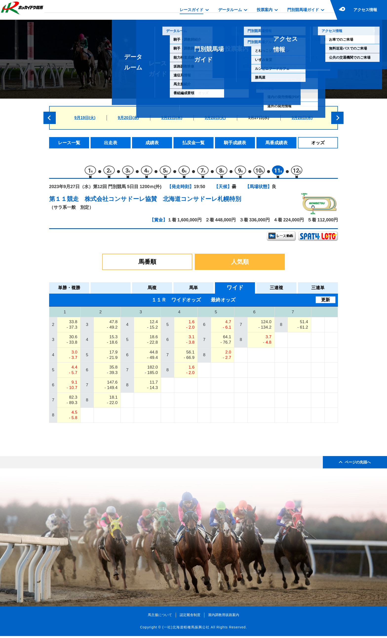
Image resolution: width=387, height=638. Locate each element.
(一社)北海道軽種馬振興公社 (185, 629)
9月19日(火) (84, 118)
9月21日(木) (171, 118)
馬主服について (160, 617)
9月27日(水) (258, 118)
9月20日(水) (128, 118)
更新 (325, 301)
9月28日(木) (301, 118)
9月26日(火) (215, 118)
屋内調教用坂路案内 (223, 617)
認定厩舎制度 (190, 617)
